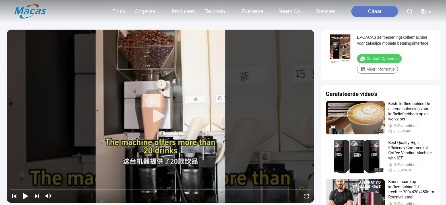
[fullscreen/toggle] (306, 196)
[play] (160, 116)
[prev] (14, 196)
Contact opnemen (379, 58)
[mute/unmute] (48, 196)
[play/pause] (25, 196)
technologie (218, 11)
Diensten (325, 11)
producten (183, 11)
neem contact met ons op (292, 11)
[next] (37, 196)
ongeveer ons (148, 11)
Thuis (118, 11)
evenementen (255, 11)
